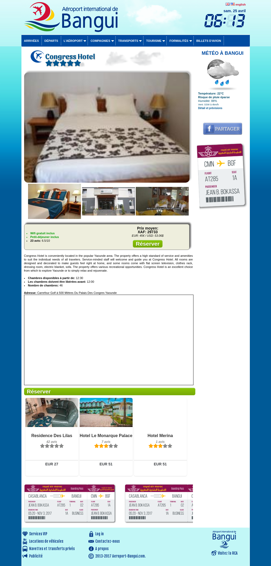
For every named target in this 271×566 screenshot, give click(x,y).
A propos (102, 548)
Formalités (178, 40)
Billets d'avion (208, 40)
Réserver (148, 244)
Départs (51, 40)
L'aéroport (73, 40)
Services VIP (38, 534)
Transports (128, 40)
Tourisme (153, 40)
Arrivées (31, 40)
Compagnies (100, 40)
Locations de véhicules (46, 541)
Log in (99, 534)
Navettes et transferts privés (52, 548)
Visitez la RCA (228, 553)
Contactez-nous (107, 541)
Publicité (36, 556)
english (241, 4)
